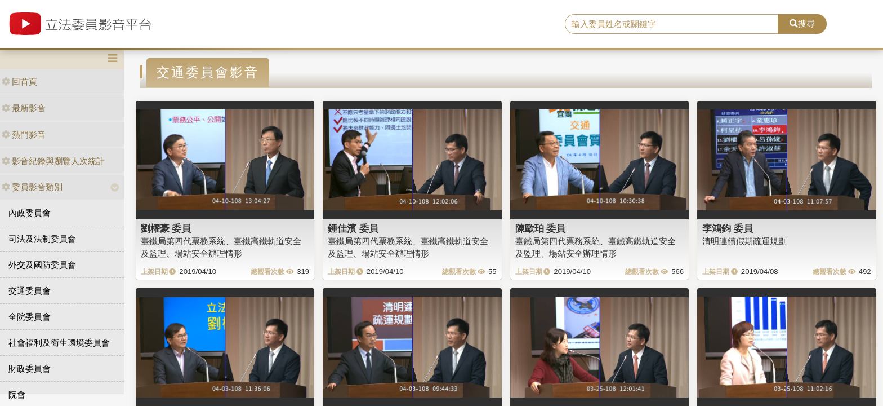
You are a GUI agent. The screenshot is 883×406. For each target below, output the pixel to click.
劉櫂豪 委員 (166, 228)
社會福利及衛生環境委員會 (59, 342)
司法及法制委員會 (42, 239)
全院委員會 (29, 316)
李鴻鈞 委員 (727, 228)
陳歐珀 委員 (540, 228)
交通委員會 (29, 290)
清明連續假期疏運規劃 (744, 241)
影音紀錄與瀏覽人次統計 (53, 161)
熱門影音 (24, 134)
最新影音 (24, 108)
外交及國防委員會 (42, 265)
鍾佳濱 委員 (353, 228)
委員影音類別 (32, 187)
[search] (672, 24)
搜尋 (802, 23)
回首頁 (19, 81)
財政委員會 (29, 368)
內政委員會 (29, 213)
